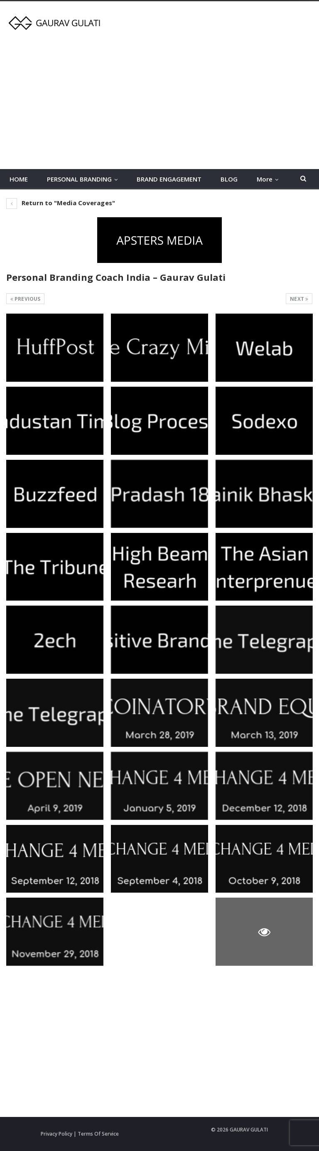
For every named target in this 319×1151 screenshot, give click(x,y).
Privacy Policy (56, 1133)
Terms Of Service (98, 1133)
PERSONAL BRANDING (79, 179)
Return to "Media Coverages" (60, 203)
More (264, 179)
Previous (25, 298)
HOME (19, 179)
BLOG (229, 179)
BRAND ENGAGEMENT (169, 179)
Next (299, 298)
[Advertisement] (159, 97)
